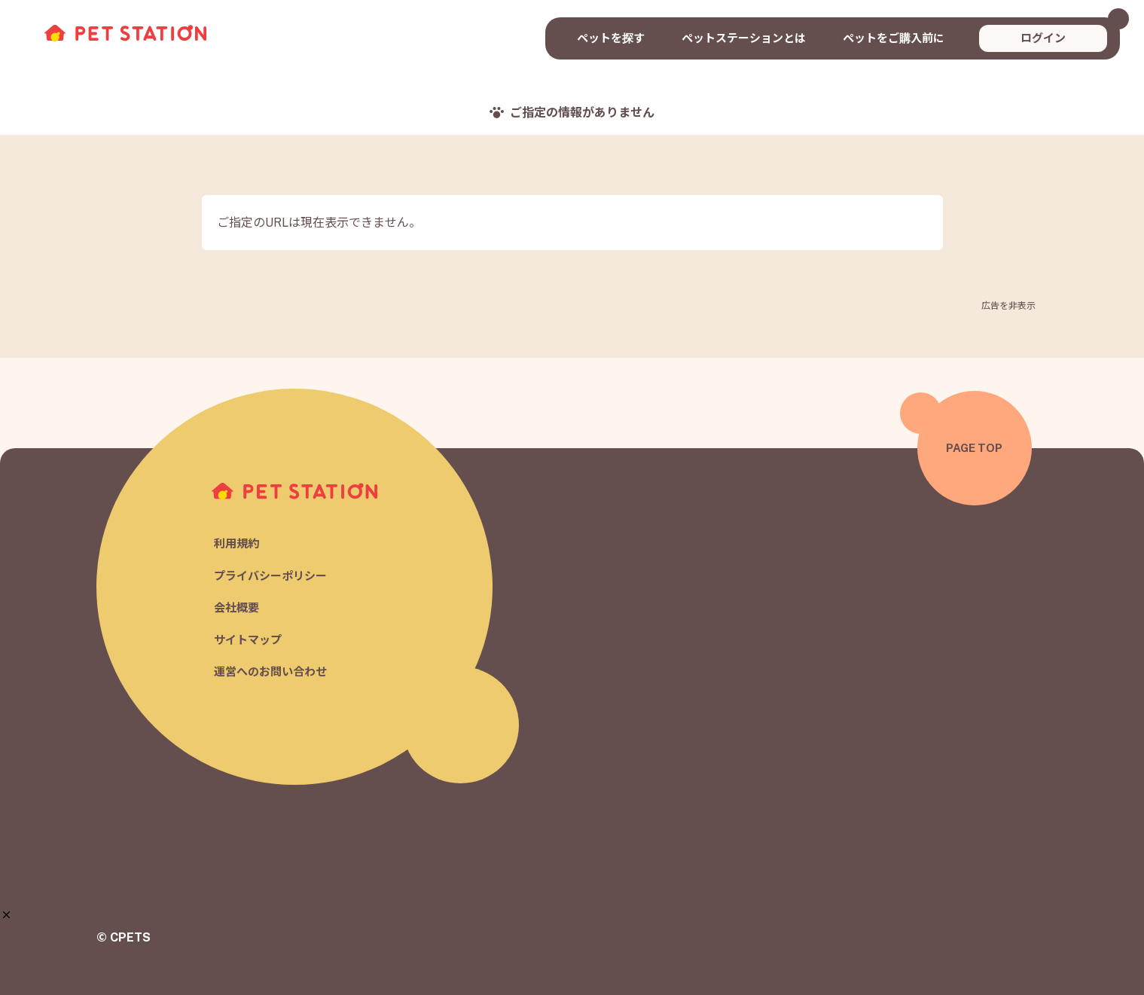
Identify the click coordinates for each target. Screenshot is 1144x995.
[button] (6, 914)
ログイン (1043, 38)
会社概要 (236, 608)
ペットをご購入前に (893, 38)
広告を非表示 (1008, 306)
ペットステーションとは (744, 38)
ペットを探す (611, 38)
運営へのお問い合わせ (270, 672)
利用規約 (236, 544)
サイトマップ (248, 639)
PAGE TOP (974, 447)
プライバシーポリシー (270, 575)
